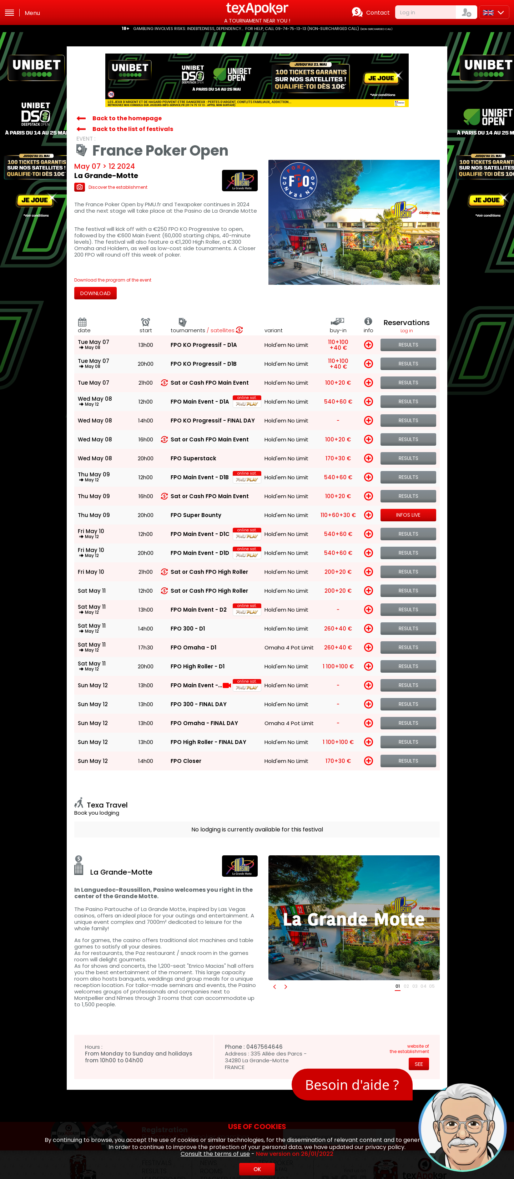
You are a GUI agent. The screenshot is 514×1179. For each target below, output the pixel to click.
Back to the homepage (127, 118)
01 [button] (397, 986)
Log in (407, 12)
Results (408, 344)
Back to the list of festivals (132, 129)
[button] (274, 986)
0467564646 (264, 1046)
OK (257, 1169)
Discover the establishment (110, 187)
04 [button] (423, 986)
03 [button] (415, 986)
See (419, 1064)
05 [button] (432, 986)
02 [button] (406, 986)
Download (95, 293)
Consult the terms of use (215, 1153)
